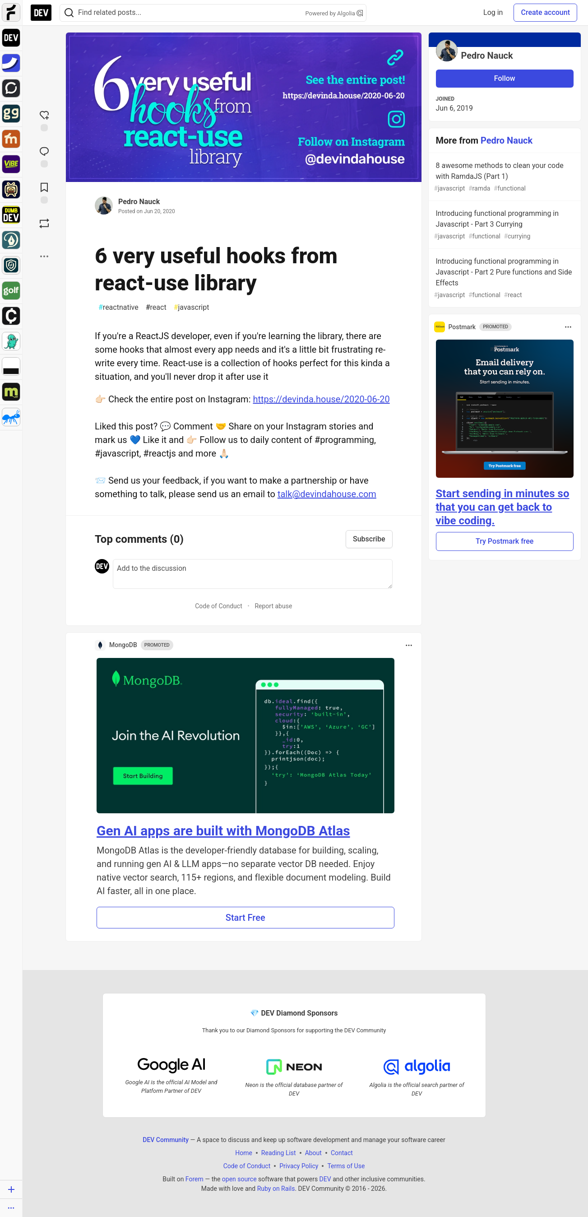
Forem (194, 1179)
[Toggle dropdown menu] (409, 645)
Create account (545, 12)
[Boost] (44, 223)
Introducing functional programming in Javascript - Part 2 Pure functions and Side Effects (504, 278)
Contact (342, 1152)
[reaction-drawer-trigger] (44, 120)
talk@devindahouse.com (327, 494)
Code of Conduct (218, 606)
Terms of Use (346, 1166)
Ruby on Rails (276, 1188)
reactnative (118, 307)
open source (239, 1179)
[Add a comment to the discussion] (252, 574)
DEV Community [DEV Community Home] (166, 1139)
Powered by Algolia (334, 13)
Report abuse (273, 606)
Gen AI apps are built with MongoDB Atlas (223, 831)
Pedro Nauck (139, 201)
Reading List (278, 1152)
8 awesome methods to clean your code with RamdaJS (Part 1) (504, 177)
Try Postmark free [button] (504, 541)
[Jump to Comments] (44, 156)
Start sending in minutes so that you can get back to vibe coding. (502, 507)
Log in (493, 12)
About (313, 1152)
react (156, 307)
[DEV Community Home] (41, 13)
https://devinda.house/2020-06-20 (321, 399)
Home (243, 1152)
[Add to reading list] (44, 192)
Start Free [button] (245, 917)
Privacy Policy (298, 1166)
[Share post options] (44, 256)
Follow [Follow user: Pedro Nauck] (504, 78)
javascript (191, 307)
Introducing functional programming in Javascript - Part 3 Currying (504, 225)
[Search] (69, 13)
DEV (325, 1179)
